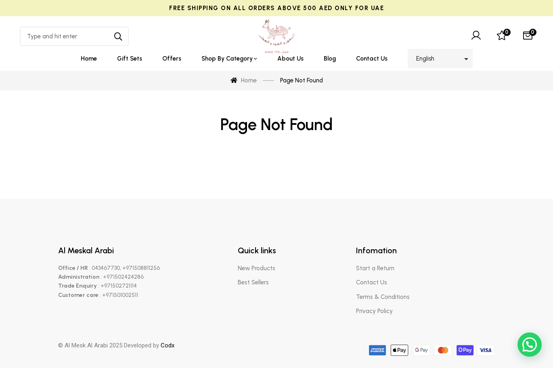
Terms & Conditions (383, 297)
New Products (256, 268)
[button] (529, 344)
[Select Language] (440, 58)
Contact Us (371, 282)
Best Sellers (253, 282)
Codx (167, 345)
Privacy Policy (374, 311)
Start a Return (375, 268)
